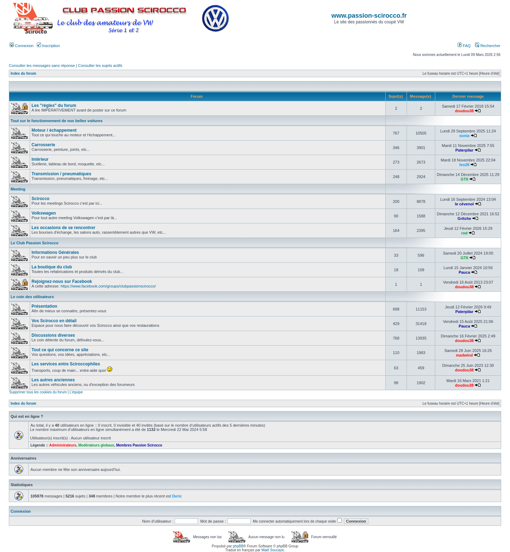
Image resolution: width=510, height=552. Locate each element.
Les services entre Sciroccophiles (66, 364)
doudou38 (464, 111)
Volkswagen (44, 213)
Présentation (44, 306)
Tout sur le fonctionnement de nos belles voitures (57, 121)
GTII (464, 179)
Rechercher (487, 46)
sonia (464, 135)
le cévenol (464, 204)
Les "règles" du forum (54, 105)
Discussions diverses (53, 335)
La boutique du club (52, 266)
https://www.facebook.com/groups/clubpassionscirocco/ (108, 286)
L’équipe (76, 392)
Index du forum (23, 73)
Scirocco (41, 198)
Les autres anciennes (53, 379)
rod (464, 233)
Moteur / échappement (54, 130)
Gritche (464, 218)
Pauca (464, 272)
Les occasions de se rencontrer (63, 227)
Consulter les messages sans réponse (42, 65)
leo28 (464, 165)
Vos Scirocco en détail (54, 320)
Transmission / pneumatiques (61, 173)
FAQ (464, 46)
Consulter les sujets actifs (100, 65)
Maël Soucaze (272, 550)
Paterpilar (464, 150)
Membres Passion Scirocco (139, 445)
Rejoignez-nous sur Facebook (62, 281)
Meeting (18, 189)
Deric (177, 496)
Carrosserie (43, 144)
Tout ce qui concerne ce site (60, 349)
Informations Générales (55, 252)
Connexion (22, 46)
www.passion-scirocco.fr (369, 15)
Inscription (48, 46)
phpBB (238, 546)
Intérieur (40, 159)
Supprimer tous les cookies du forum (38, 392)
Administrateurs (62, 445)
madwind (464, 355)
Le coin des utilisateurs (32, 297)
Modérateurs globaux (96, 445)
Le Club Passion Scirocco (34, 243)
